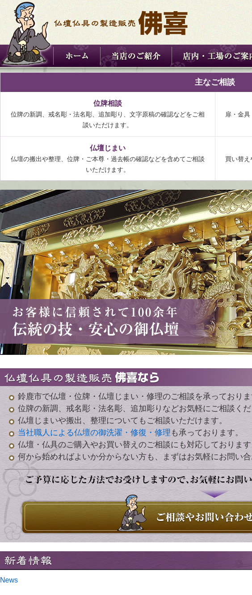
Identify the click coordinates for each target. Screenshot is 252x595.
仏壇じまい (108, 148)
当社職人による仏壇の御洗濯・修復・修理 (94, 432)
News (9, 580)
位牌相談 (107, 103)
